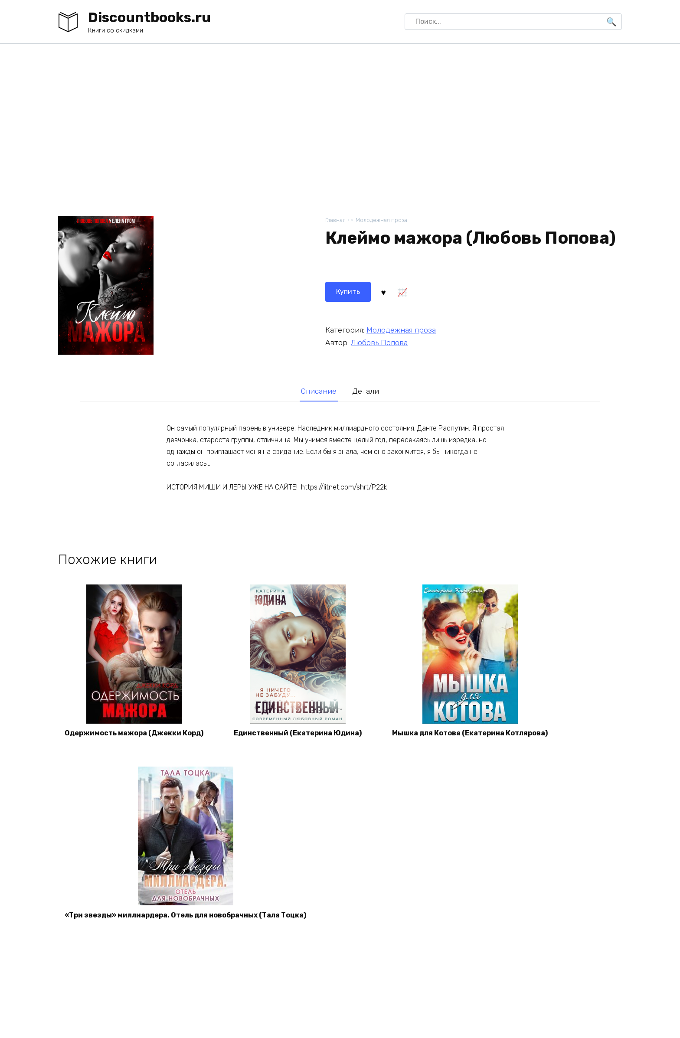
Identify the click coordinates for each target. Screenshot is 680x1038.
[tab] (319, 391)
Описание (319, 391)
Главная (335, 220)
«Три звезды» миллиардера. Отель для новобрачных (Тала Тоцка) (185, 915)
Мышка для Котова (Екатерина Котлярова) (470, 733)
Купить (348, 291)
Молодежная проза (381, 220)
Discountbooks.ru (149, 17)
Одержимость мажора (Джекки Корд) (134, 733)
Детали (365, 391)
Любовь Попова (379, 342)
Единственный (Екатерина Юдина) (298, 733)
